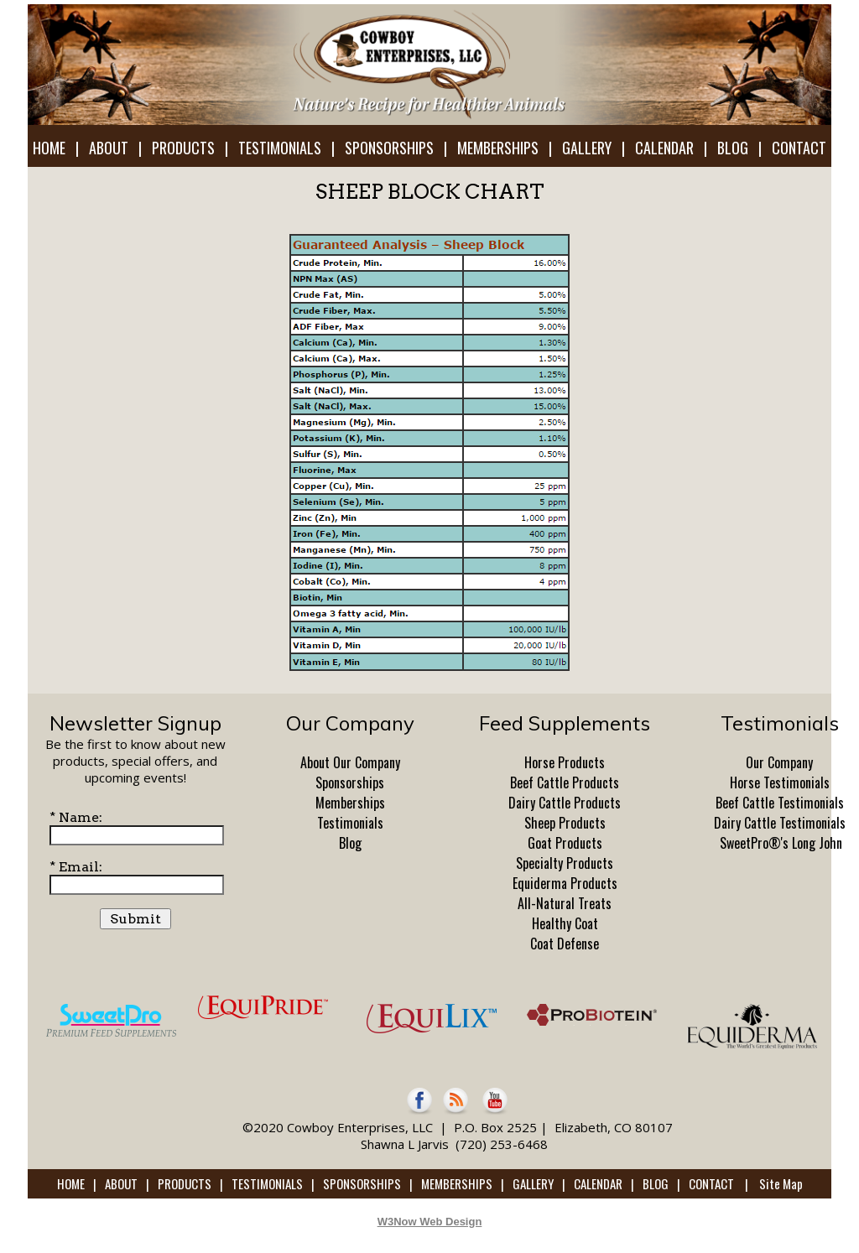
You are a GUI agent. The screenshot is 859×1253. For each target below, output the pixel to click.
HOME (49, 148)
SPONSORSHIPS (389, 148)
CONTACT (799, 148)
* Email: (75, 867)
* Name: (75, 817)
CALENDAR (664, 148)
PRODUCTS (183, 148)
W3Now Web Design (429, 1221)
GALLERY (587, 148)
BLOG (732, 148)
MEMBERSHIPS (498, 148)
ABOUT (108, 148)
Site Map (781, 1183)
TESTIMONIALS (279, 148)
